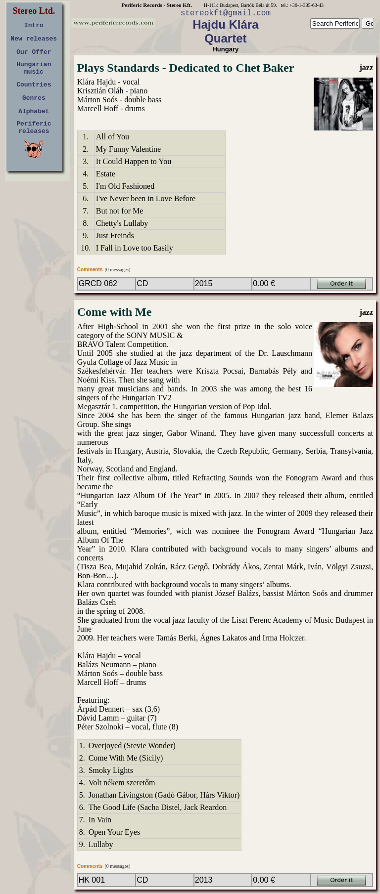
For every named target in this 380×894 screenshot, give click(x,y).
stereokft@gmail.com (226, 13)
